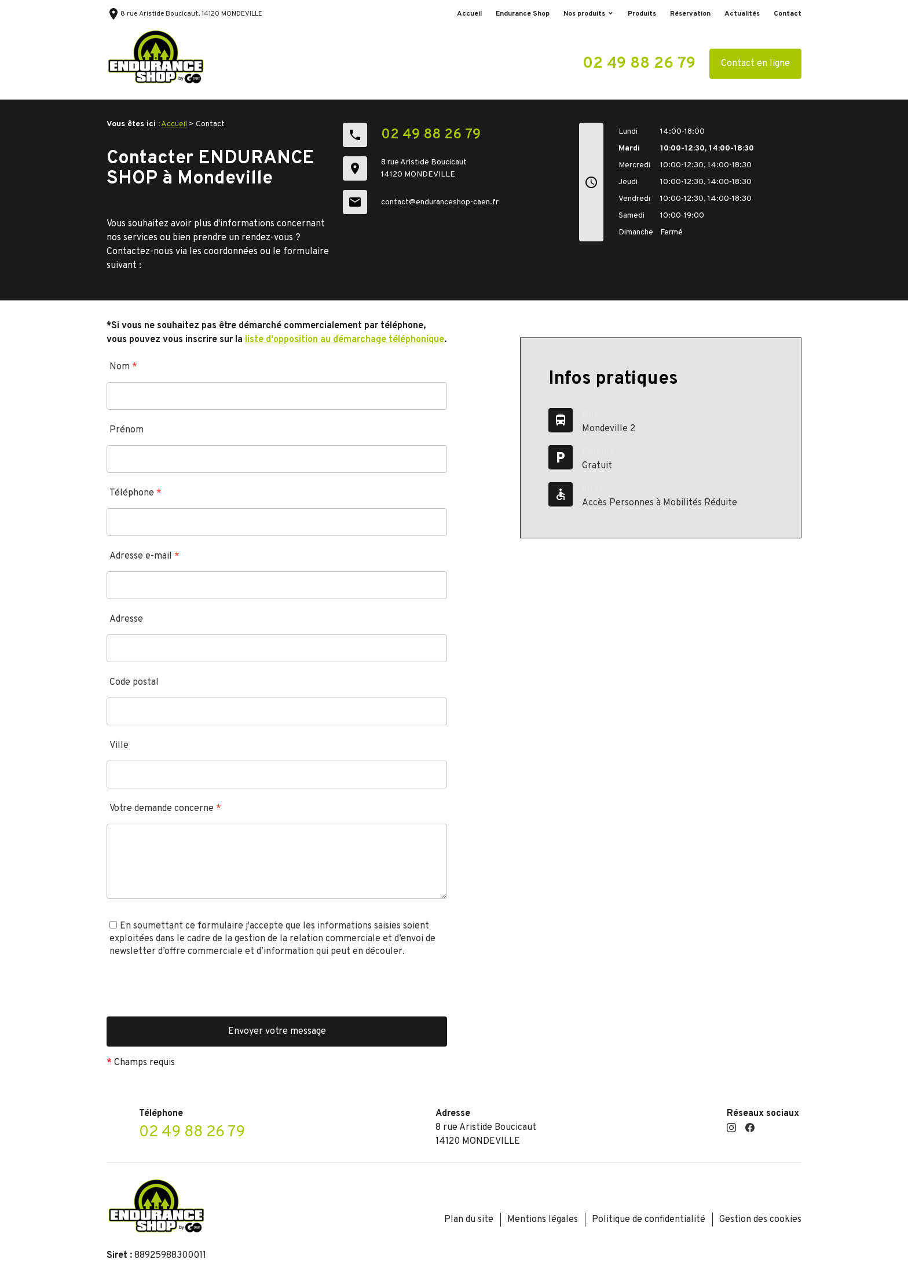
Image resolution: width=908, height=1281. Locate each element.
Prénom (126, 430)
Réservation (690, 14)
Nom (123, 367)
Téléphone (135, 493)
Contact (787, 14)
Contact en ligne (755, 63)
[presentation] (195, 993)
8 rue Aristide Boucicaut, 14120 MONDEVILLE (184, 14)
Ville (119, 745)
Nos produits (584, 14)
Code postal (134, 682)
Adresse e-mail (144, 556)
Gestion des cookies (760, 1219)
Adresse (126, 619)
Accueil (469, 14)
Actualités (742, 14)
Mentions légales (542, 1219)
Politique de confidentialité (648, 1219)
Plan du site (468, 1219)
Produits (642, 14)
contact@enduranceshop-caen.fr (440, 202)
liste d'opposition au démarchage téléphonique (344, 340)
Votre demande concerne (165, 808)
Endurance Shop (523, 14)
